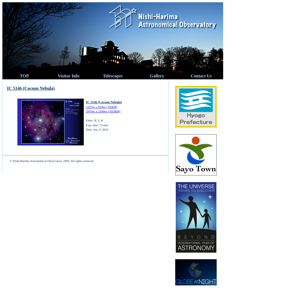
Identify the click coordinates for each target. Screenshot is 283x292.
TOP (24, 76)
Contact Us (201, 76)
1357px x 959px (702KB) (101, 107)
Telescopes (112, 76)
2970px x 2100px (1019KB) (103, 111)
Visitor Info (69, 76)
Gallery (157, 76)
